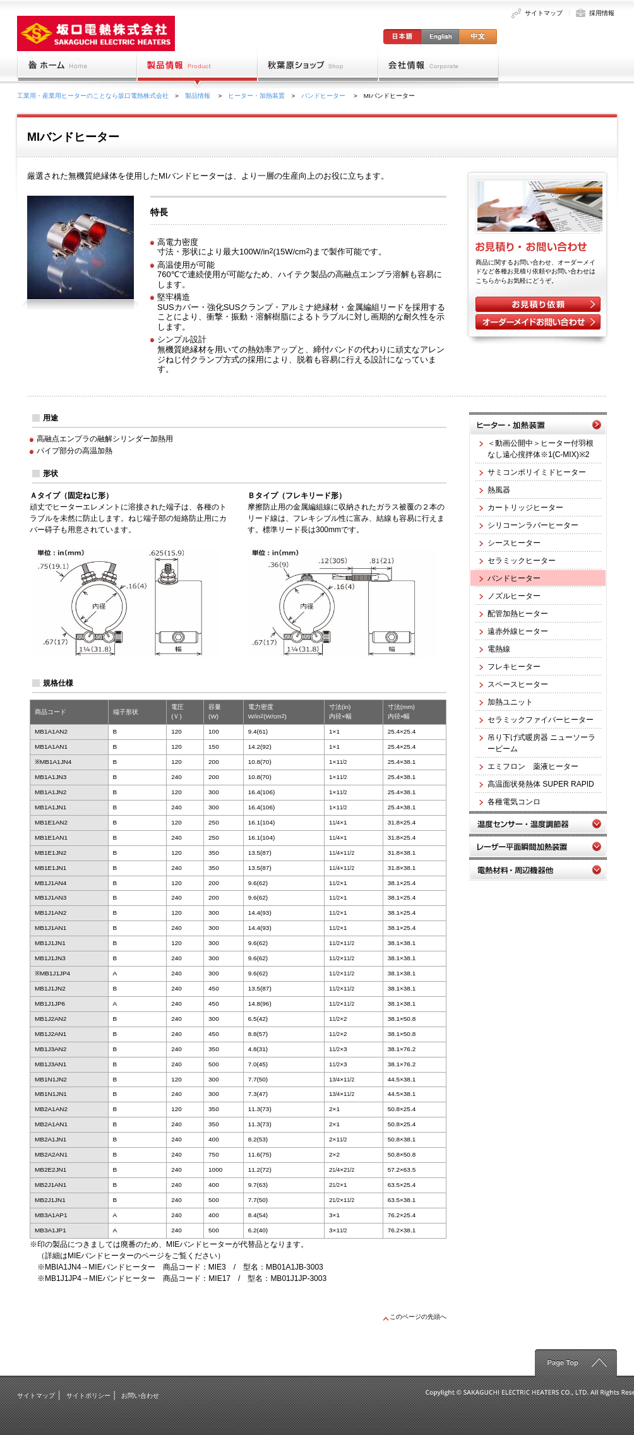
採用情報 (601, 12)
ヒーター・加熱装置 (256, 95)
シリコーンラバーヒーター (528, 525)
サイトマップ (544, 12)
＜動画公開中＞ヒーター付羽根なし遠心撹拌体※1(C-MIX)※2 (536, 449)
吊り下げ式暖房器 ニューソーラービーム (537, 743)
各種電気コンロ (510, 801)
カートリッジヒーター (521, 507)
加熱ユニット (506, 702)
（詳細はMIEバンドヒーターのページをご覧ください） (131, 1255)
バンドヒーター (324, 95)
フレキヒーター (510, 666)
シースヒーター (510, 543)
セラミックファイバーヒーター (536, 719)
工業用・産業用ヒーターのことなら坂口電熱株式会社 (93, 95)
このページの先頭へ (414, 1316)
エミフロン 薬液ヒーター (528, 766)
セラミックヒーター (517, 560)
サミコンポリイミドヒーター (532, 472)
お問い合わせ (140, 1395)
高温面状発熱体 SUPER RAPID (536, 784)
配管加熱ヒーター (513, 613)
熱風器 (494, 489)
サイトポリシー (88, 1395)
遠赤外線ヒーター (513, 631)
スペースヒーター (513, 684)
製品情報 (198, 95)
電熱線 (494, 649)
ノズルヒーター (510, 596)
